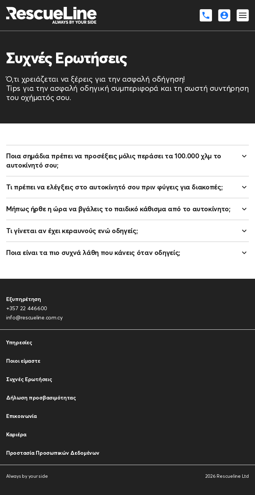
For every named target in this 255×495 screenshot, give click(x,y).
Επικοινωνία (21, 416)
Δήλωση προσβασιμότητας (41, 397)
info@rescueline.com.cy (34, 317)
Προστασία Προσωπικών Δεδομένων (52, 452)
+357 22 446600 (26, 308)
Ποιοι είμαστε (23, 360)
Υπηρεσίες (19, 342)
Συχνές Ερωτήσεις (29, 379)
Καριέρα (16, 434)
